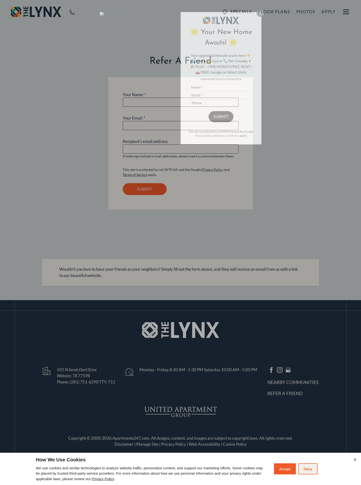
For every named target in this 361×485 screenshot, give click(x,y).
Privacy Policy (103, 479)
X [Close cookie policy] (355, 459)
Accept (285, 469)
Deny (308, 469)
